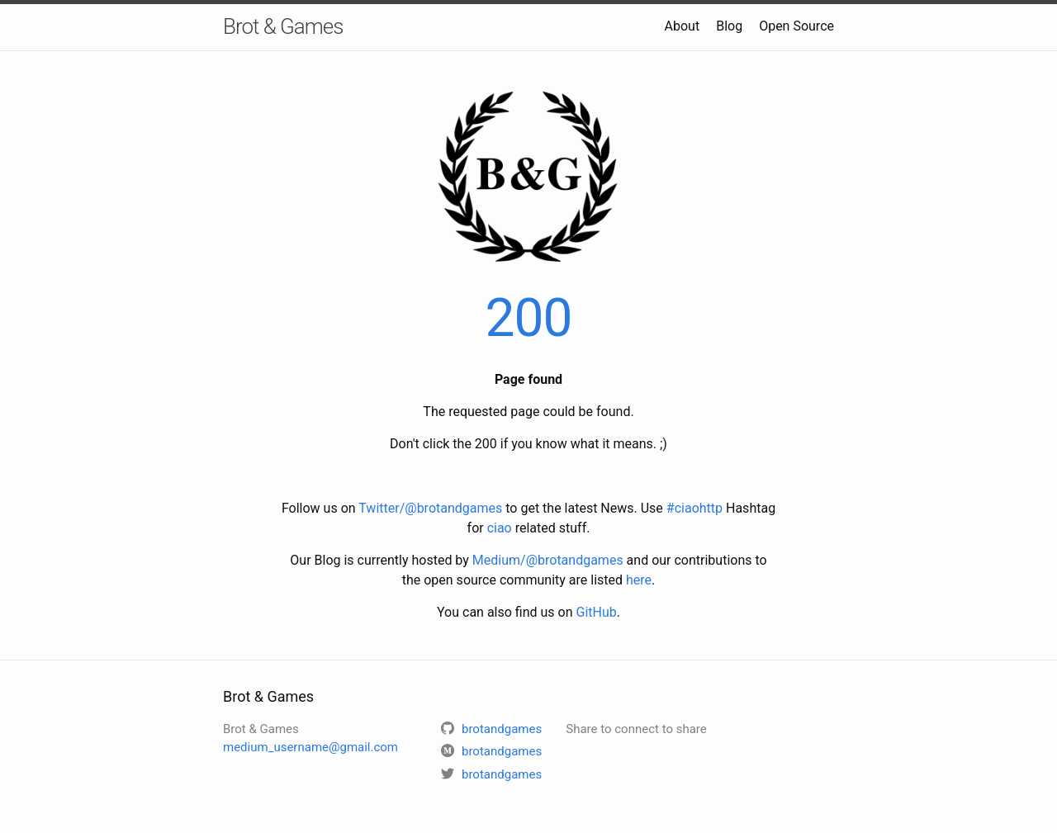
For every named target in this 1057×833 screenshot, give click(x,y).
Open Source (796, 26)
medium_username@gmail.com (310, 747)
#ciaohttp (694, 508)
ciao (499, 528)
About (682, 26)
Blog (729, 26)
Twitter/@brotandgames (430, 508)
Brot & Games (283, 26)
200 (529, 318)
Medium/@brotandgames (547, 560)
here (639, 580)
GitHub (596, 612)
